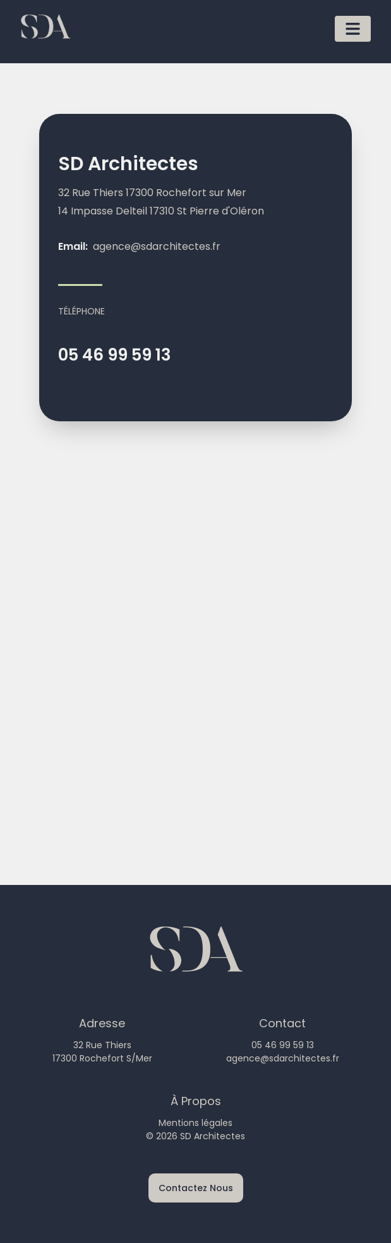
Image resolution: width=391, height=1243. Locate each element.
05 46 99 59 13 (114, 355)
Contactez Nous (196, 1188)
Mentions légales (195, 1122)
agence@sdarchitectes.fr (156, 246)
